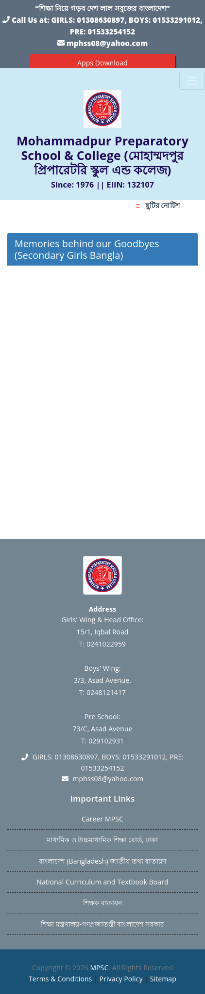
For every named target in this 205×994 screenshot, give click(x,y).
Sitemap (163, 978)
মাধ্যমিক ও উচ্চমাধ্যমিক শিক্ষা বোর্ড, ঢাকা (102, 839)
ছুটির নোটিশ (165, 205)
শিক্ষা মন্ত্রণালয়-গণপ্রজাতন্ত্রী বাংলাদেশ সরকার (102, 924)
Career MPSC (102, 818)
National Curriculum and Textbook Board (102, 881)
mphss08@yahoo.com (107, 43)
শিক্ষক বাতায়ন (102, 902)
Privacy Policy (121, 978)
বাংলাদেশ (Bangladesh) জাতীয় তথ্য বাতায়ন (102, 861)
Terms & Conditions (60, 978)
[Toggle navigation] (192, 81)
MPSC (99, 967)
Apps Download (102, 62)
